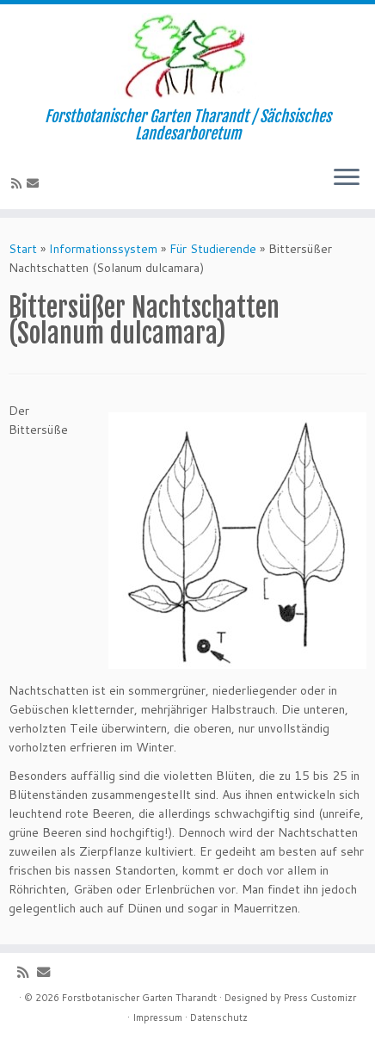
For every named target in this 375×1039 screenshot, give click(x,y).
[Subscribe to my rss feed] (19, 183)
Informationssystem (103, 248)
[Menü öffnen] (347, 178)
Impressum (157, 1017)
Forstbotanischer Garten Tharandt (139, 998)
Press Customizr (320, 998)
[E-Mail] (35, 183)
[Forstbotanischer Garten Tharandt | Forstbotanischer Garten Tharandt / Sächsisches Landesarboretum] (187, 56)
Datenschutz (219, 1017)
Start (23, 248)
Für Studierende (212, 248)
